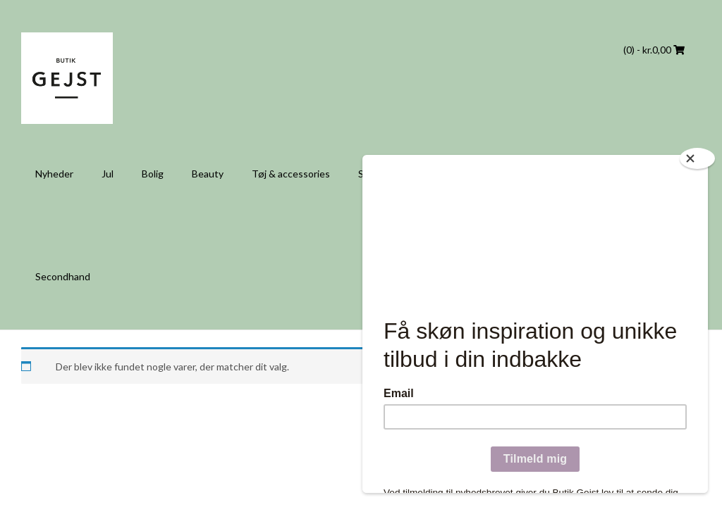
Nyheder (54, 174)
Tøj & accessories (291, 174)
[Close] (697, 158)
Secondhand (62, 276)
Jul (108, 174)
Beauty (208, 174)
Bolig (153, 174)
